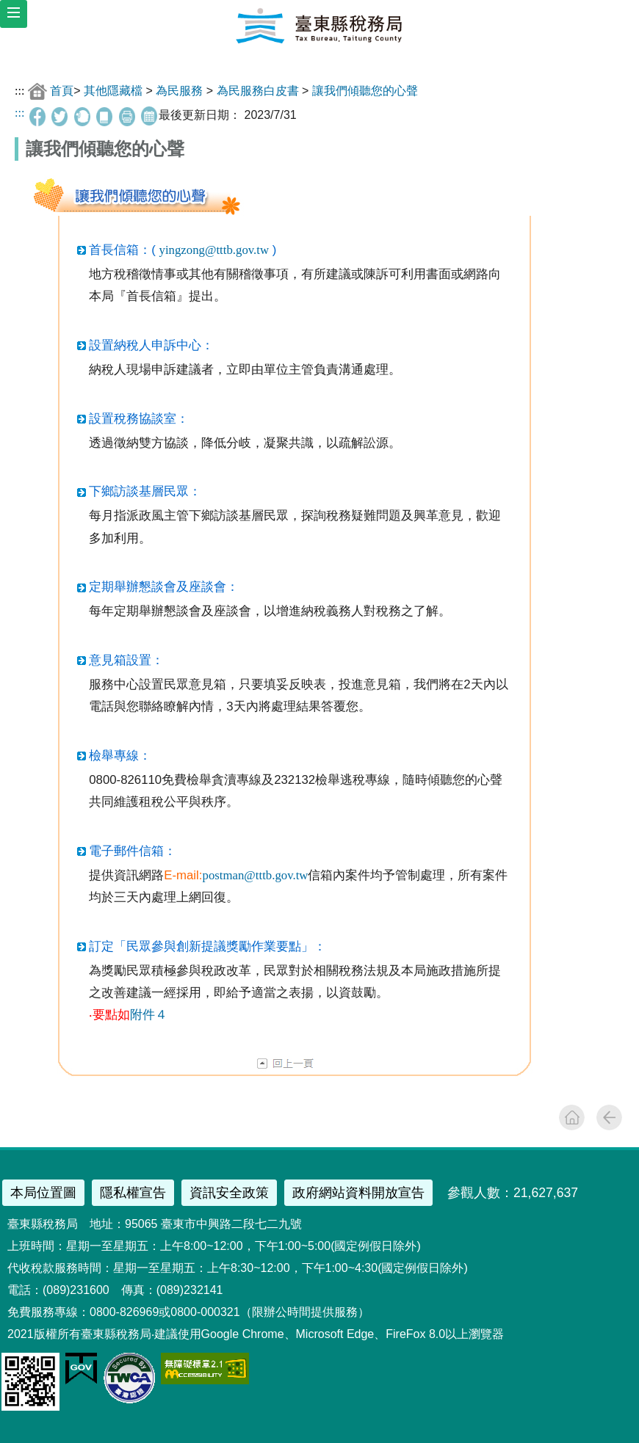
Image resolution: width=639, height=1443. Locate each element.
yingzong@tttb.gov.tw (214, 250)
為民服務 (179, 90)
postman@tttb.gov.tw (255, 875)
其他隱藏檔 (113, 90)
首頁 (61, 90)
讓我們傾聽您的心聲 (365, 90)
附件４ (148, 1015)
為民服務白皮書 (258, 90)
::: (19, 90)
